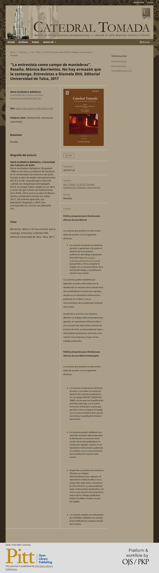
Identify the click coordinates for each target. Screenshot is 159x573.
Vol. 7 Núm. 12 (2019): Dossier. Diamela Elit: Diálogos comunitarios (61, 52)
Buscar (145, 42)
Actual (11, 42)
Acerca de (48, 42)
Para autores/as (118, 66)
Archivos (23, 42)
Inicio (12, 52)
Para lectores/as (118, 61)
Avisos (35, 42)
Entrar (150, 2)
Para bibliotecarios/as (121, 70)
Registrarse (139, 2)
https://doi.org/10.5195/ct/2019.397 (34, 108)
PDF (70, 155)
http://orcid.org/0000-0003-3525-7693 (25, 98)
